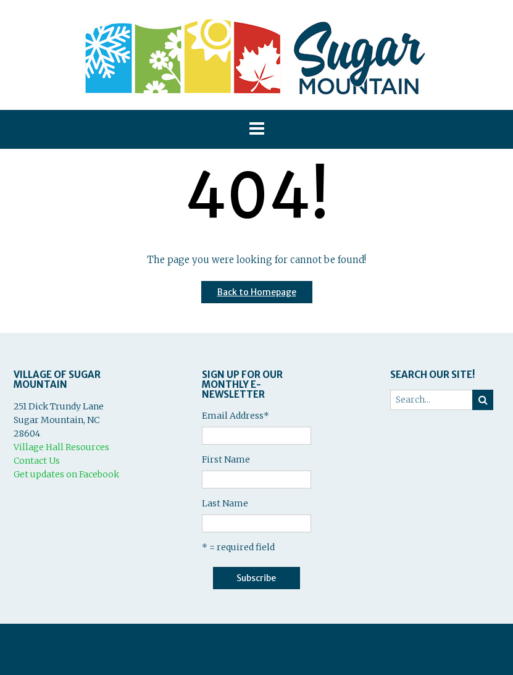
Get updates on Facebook (66, 474)
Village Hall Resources (61, 447)
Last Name (225, 503)
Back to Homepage (256, 292)
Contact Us (37, 460)
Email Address (235, 415)
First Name (226, 459)
